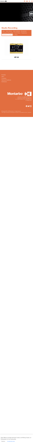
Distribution (4, 81)
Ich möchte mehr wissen (11, 441)
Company (4, 78)
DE (29, 1)
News (3, 76)
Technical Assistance (6, 80)
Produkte (4, 75)
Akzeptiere (3, 441)
